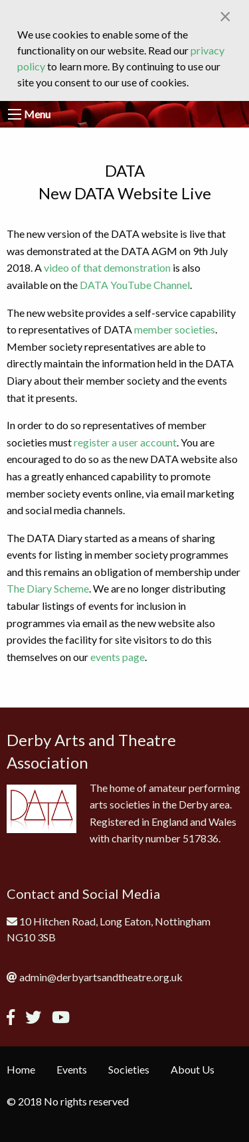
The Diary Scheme (48, 588)
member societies (174, 329)
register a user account (125, 442)
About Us (192, 1069)
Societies (128, 1069)
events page (117, 656)
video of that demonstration (107, 267)
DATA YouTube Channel (135, 284)
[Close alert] (225, 16)
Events (71, 1069)
